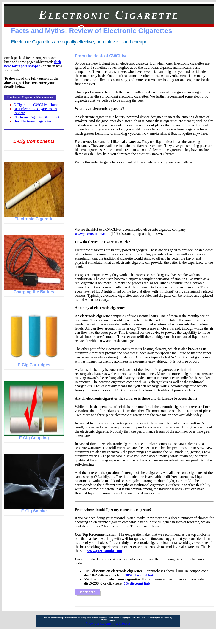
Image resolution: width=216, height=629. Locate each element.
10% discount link (139, 575)
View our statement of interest (108, 623)
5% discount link (137, 583)
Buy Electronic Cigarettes (32, 121)
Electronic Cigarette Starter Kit (36, 117)
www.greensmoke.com (92, 234)
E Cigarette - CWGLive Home (36, 105)
